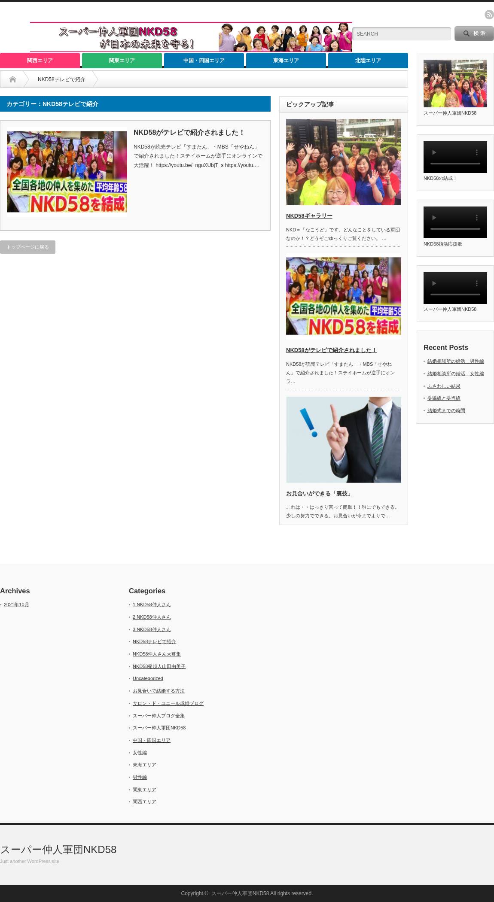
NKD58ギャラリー (309, 216)
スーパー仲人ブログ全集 (159, 715)
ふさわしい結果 (443, 386)
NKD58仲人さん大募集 (157, 653)
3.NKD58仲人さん (152, 629)
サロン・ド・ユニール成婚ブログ (168, 703)
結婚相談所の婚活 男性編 (455, 361)
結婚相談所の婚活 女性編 (455, 373)
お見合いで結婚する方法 (159, 690)
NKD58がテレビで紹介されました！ (189, 132)
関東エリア (122, 61)
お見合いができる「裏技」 (319, 493)
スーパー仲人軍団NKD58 (159, 727)
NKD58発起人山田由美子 (159, 666)
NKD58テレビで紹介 (154, 641)
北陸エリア (368, 61)
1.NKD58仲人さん (152, 604)
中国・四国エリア (204, 61)
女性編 (140, 752)
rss (489, 14)
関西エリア (40, 61)
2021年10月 (16, 604)
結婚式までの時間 (446, 410)
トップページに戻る (27, 246)
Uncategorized (148, 678)
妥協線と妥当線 (443, 398)
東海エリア (286, 61)
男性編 (140, 777)
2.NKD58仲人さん (152, 617)
